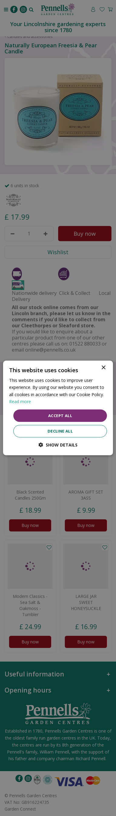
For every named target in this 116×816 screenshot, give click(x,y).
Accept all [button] (60, 415)
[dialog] (58, 408)
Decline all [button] (60, 431)
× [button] (103, 368)
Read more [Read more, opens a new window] (20, 401)
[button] (58, 445)
